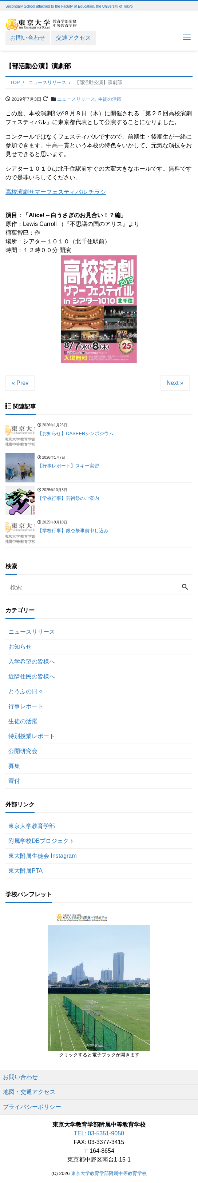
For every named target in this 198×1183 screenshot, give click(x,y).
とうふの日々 (25, 691)
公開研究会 (22, 751)
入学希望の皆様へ (31, 661)
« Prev (20, 383)
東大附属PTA (25, 871)
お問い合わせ (27, 38)
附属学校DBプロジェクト (41, 841)
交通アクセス (73, 38)
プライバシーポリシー (32, 1107)
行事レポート (25, 706)
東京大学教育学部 (31, 826)
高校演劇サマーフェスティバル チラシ (55, 192)
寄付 (14, 781)
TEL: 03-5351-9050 (99, 1133)
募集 (14, 766)
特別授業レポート (31, 736)
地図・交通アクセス (29, 1092)
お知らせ (20, 647)
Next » (175, 383)
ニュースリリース (76, 99)
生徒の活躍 (110, 99)
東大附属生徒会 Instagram (42, 856)
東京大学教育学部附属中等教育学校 (109, 1173)
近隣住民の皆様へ (31, 676)
